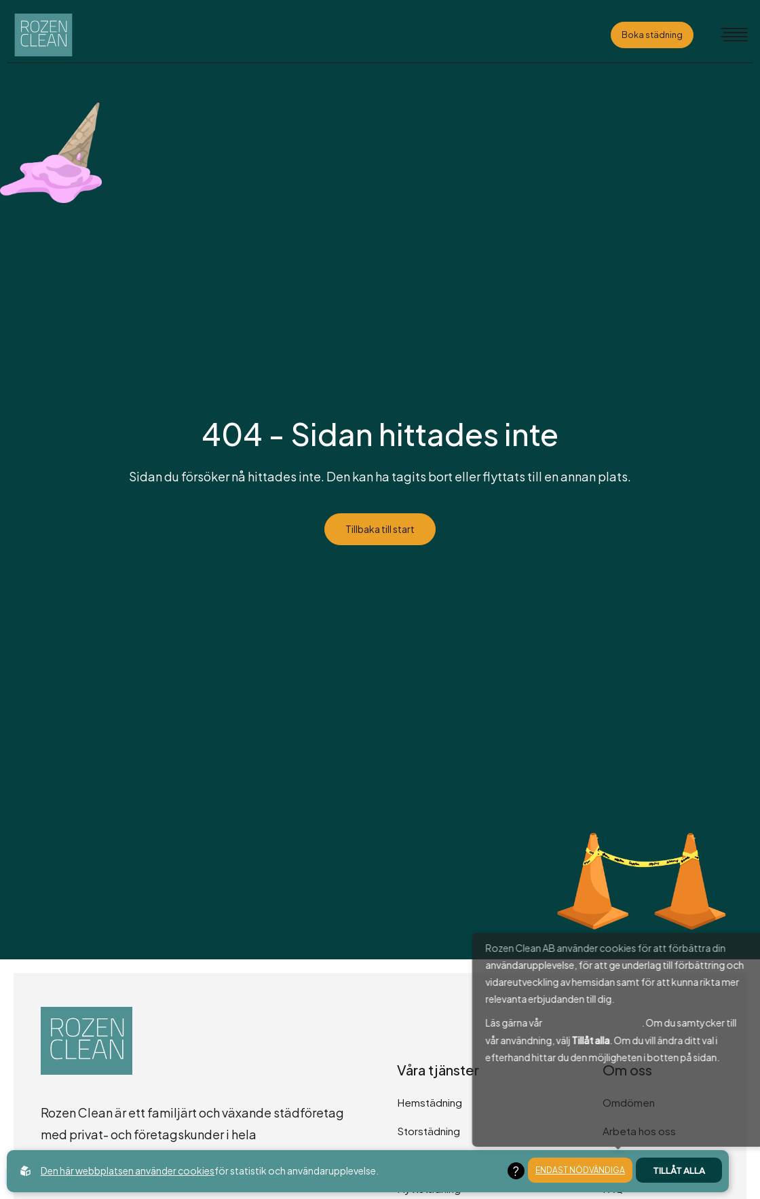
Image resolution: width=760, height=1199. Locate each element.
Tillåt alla (679, 1171)
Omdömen (629, 1102)
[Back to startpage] (58, 35)
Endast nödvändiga (580, 1171)
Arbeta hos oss (639, 1130)
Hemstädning (429, 1102)
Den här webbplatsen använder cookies (127, 1170)
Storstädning (428, 1130)
